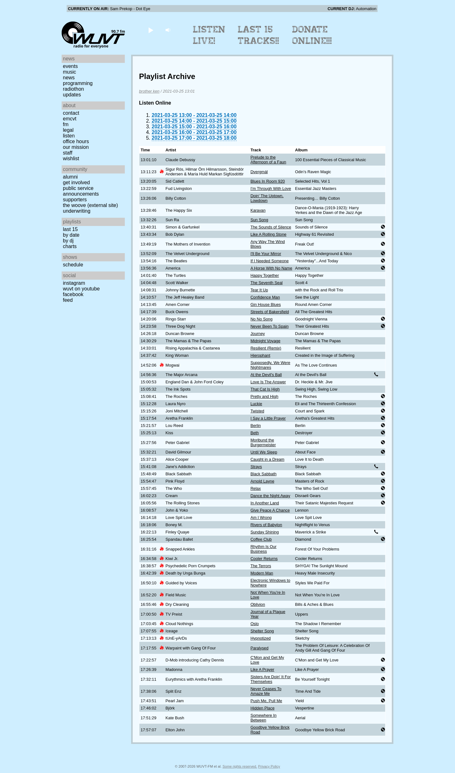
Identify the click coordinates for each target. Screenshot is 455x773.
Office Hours (76, 141)
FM (66, 124)
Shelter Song (262, 631)
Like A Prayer (262, 669)
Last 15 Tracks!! (258, 35)
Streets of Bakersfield (270, 311)
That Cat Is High (265, 389)
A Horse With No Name (271, 268)
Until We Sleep (264, 452)
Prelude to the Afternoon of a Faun (268, 159)
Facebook (73, 294)
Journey (258, 333)
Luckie (256, 403)
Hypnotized (261, 638)
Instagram (74, 283)
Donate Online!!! (312, 35)
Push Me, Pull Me (266, 700)
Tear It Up (259, 290)
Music (69, 72)
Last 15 (70, 229)
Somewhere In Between (264, 717)
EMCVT (69, 118)
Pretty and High (264, 396)
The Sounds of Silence (271, 227)
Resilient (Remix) (266, 348)
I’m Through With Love (271, 188)
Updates (72, 94)
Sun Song (259, 219)
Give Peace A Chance (270, 510)
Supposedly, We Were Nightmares (270, 365)
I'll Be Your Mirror (266, 253)
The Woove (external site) (90, 205)
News (69, 77)
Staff (67, 152)
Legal (68, 130)
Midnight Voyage (266, 340)
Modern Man (262, 573)
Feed (68, 300)
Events (70, 66)
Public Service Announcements (81, 191)
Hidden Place (263, 708)
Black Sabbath (264, 474)
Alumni (70, 177)
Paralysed (260, 648)
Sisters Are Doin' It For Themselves (271, 679)
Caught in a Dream (267, 459)
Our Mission (76, 147)
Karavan (258, 210)
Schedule (73, 264)
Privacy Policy (269, 766)
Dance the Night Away (270, 495)
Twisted (257, 411)
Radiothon (73, 89)
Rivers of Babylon (266, 524)
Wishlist (71, 158)
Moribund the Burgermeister (263, 442)
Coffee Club (261, 539)
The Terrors (261, 565)
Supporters (75, 199)
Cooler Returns (264, 558)
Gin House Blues (266, 304)
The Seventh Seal (267, 282)
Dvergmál (259, 171)
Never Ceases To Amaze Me (266, 691)
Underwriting (76, 211)
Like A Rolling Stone (269, 234)
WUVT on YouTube (81, 288)
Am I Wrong (261, 517)
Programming (78, 83)
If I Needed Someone (270, 261)
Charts (70, 246)
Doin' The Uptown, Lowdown (267, 198)
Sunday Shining (265, 532)
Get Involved (76, 182)
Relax (256, 488)
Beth (255, 432)
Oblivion (258, 604)
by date (71, 235)
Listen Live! (209, 35)
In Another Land (265, 503)
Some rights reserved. (239, 766)
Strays (256, 466)
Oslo (255, 623)
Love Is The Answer (268, 382)
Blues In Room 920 (268, 181)
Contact (71, 113)
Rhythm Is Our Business (264, 549)
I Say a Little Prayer (268, 418)
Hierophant (260, 355)
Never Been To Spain (270, 326)
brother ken (149, 91)
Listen (69, 135)
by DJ (68, 240)
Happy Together (265, 275)
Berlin (256, 425)
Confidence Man (265, 297)
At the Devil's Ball (266, 374)
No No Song (262, 319)
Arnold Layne (262, 481)
